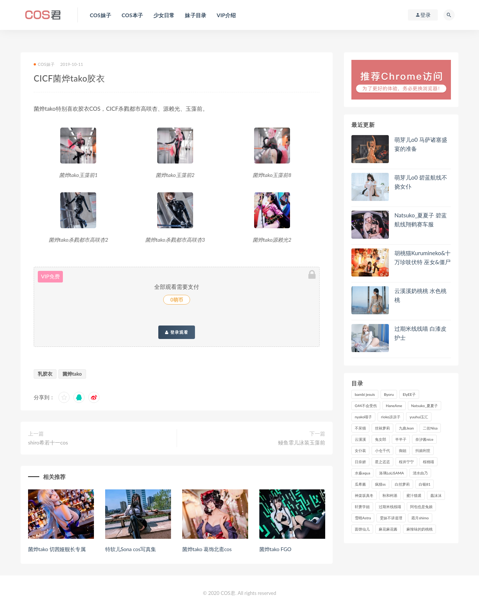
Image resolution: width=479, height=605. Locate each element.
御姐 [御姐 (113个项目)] (402, 450)
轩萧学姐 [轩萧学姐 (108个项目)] (362, 506)
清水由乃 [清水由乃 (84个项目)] (420, 473)
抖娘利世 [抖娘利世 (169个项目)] (422, 450)
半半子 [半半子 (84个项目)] (400, 439)
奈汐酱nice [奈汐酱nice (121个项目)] (424, 439)
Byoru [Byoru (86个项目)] (389, 394)
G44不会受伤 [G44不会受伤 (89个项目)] (366, 405)
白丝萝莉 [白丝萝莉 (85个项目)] (402, 484)
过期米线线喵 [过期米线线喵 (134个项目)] (390, 506)
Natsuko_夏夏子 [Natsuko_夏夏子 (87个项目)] (424, 405)
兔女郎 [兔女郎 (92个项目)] (380, 439)
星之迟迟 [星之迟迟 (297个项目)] (382, 461)
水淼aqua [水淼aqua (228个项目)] (362, 473)
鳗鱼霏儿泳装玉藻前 (301, 442)
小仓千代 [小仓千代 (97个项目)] (382, 450)
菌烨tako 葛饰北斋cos (207, 549)
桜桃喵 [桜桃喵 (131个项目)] (428, 461)
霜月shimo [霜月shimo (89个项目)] (419, 518)
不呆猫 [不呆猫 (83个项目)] (360, 428)
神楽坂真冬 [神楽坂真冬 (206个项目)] (364, 495)
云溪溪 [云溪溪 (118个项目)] (360, 439)
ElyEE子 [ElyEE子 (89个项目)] (409, 394)
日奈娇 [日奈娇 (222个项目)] (360, 461)
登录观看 (176, 332)
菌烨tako (72, 374)
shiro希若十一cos (48, 442)
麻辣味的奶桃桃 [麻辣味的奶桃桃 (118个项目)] (419, 529)
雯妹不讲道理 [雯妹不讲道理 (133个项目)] (391, 518)
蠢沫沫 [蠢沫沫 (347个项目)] (436, 495)
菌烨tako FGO (275, 549)
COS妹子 (44, 64)
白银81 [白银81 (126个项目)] (425, 484)
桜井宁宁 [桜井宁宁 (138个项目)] (406, 461)
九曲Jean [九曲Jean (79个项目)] (406, 428)
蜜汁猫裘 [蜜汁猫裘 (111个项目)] (413, 495)
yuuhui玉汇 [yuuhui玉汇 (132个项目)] (418, 417)
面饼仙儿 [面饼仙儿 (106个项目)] (362, 529)
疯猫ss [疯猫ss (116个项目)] (380, 484)
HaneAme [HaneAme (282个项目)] (394, 405)
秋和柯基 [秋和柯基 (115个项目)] (389, 495)
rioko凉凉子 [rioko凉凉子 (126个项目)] (390, 417)
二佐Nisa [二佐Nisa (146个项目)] (430, 428)
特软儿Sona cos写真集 (130, 549)
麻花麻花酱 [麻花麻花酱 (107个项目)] (388, 529)
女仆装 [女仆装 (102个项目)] (360, 450)
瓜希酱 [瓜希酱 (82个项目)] (360, 484)
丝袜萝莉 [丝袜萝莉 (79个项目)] (382, 428)
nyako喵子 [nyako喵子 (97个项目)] (363, 417)
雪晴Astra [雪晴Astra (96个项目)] (363, 518)
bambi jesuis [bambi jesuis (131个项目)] (365, 394)
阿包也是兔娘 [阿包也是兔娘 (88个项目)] (421, 506)
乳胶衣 (45, 374)
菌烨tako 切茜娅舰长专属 (56, 549)
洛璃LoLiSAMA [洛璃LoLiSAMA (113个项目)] (391, 473)
